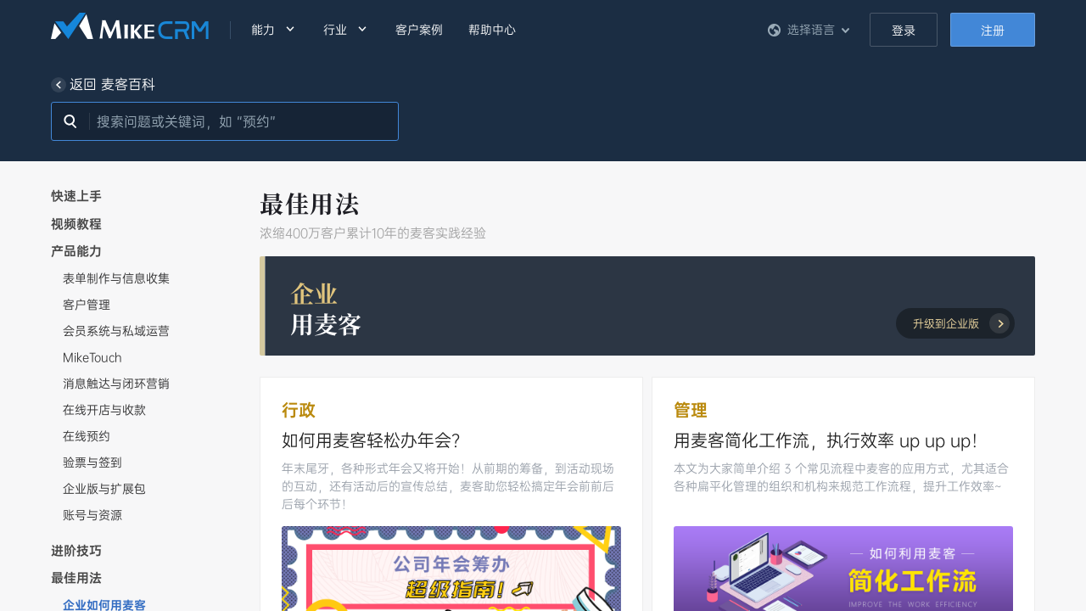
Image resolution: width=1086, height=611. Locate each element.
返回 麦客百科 (103, 84)
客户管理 (86, 304)
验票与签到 (92, 462)
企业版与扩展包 (104, 488)
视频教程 (76, 224)
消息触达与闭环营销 (116, 383)
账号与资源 (92, 515)
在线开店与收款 (104, 410)
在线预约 (86, 436)
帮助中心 (492, 29)
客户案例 (419, 29)
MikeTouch (92, 357)
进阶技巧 (76, 550)
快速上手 (76, 196)
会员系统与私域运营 (116, 331)
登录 (903, 30)
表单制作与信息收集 (116, 278)
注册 (993, 30)
